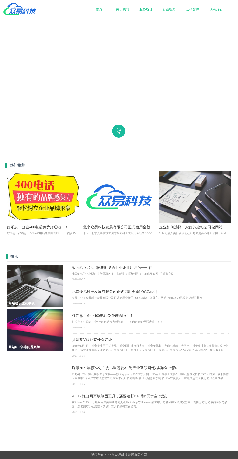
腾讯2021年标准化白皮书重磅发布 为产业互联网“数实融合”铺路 (124, 368)
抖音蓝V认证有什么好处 (92, 340)
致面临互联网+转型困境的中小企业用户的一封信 (112, 268)
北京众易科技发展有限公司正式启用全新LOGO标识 (114, 292)
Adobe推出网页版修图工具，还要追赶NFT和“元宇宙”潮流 (119, 396)
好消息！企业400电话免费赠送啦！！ (102, 316)
